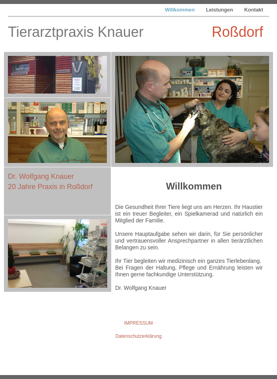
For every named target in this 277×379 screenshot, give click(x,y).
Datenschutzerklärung (139, 336)
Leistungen (220, 10)
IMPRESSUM (138, 323)
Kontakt (253, 10)
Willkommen (180, 10)
